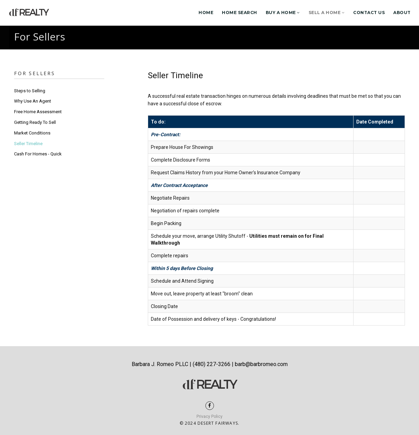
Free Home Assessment (38, 111)
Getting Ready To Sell (35, 122)
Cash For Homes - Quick (38, 153)
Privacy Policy (209, 416)
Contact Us (369, 12)
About (402, 12)
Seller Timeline (28, 143)
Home (206, 12)
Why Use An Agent (32, 101)
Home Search (239, 12)
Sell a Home (327, 12)
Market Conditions (32, 133)
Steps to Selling (29, 90)
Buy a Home (283, 12)
